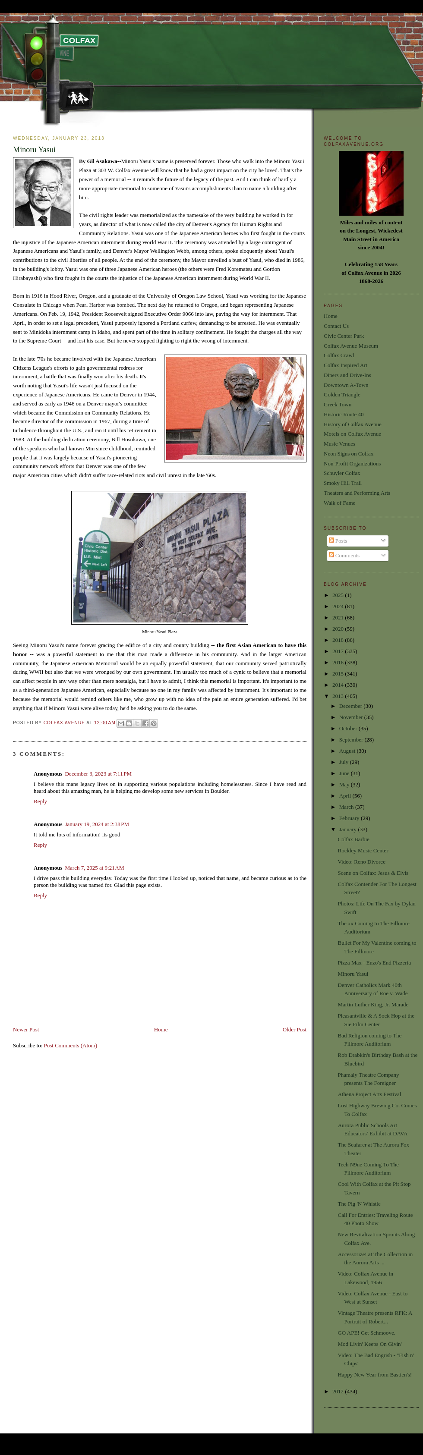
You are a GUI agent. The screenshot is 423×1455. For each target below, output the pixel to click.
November (351, 717)
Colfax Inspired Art (345, 365)
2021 (338, 617)
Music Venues (339, 443)
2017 (338, 651)
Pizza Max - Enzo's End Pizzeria (374, 962)
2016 (338, 662)
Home (161, 1029)
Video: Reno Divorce (361, 861)
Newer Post (26, 1029)
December (351, 706)
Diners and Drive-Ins (347, 375)
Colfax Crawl (339, 355)
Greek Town (337, 404)
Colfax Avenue (65, 722)
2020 (338, 628)
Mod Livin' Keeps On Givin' (369, 1344)
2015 (338, 673)
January (348, 829)
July (344, 762)
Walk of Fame (339, 503)
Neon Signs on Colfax (348, 453)
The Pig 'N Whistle (359, 1203)
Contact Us (336, 326)
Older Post (294, 1029)
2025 (338, 595)
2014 (338, 685)
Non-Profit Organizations (352, 463)
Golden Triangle (342, 394)
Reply (40, 801)
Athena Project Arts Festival (369, 1094)
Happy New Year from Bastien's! (375, 1374)
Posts (338, 540)
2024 (338, 606)
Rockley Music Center (363, 850)
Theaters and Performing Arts (357, 493)
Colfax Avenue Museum (351, 346)
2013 (338, 696)
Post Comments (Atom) (71, 1045)
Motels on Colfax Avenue (352, 434)
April (346, 795)
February (350, 818)
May (345, 784)
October (349, 728)
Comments (344, 555)
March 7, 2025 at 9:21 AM (94, 867)
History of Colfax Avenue (353, 424)
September (352, 739)
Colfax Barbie (353, 839)
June (345, 773)
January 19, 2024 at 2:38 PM (97, 824)
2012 (338, 1391)
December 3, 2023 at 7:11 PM (98, 773)
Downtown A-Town (346, 385)
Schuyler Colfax (342, 473)
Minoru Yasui (353, 974)
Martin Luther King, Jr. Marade (373, 1004)
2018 (338, 640)
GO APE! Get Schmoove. (366, 1332)
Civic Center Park (344, 336)
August (348, 751)
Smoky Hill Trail (343, 483)
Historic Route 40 (343, 414)
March (347, 807)
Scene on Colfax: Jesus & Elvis (373, 873)
